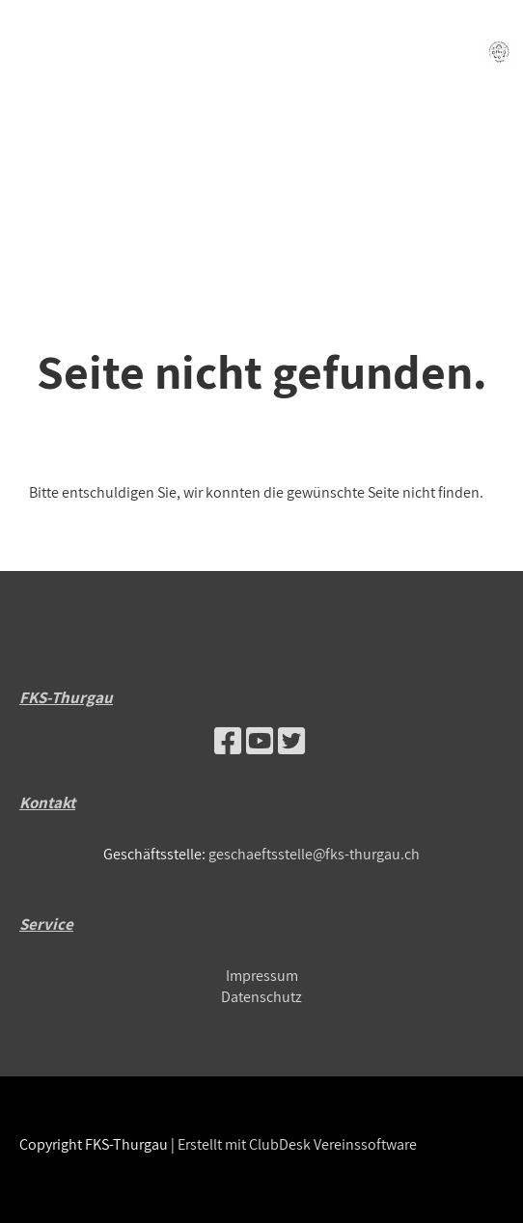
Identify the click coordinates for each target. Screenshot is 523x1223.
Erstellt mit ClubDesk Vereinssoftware (297, 1144)
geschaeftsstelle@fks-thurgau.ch (314, 854)
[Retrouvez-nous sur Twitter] (291, 740)
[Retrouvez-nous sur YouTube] (259, 740)
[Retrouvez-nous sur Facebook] (227, 740)
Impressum (262, 975)
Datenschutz (261, 997)
